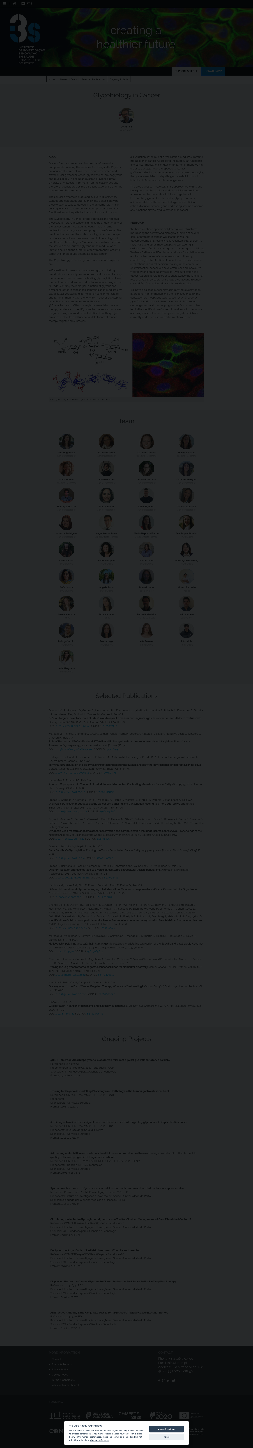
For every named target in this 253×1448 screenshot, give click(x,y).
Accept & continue (166, 1429)
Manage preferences (99, 1440)
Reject (166, 1437)
